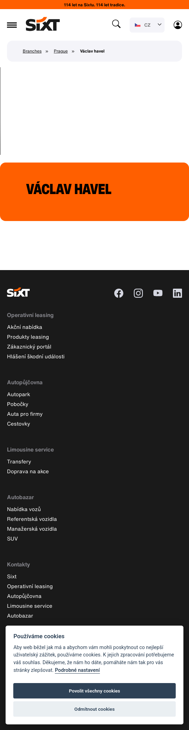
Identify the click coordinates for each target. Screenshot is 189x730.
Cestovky (18, 423)
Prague (61, 51)
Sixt (11, 576)
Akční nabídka (24, 327)
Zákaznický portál (29, 346)
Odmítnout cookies (94, 709)
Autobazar (20, 497)
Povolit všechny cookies (94, 691)
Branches (32, 51)
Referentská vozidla (32, 519)
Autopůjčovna (25, 382)
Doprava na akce (28, 471)
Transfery (19, 461)
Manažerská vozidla (32, 528)
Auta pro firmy (25, 414)
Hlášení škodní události (36, 356)
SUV (12, 538)
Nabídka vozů (24, 509)
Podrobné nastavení (77, 670)
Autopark (18, 394)
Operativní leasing (30, 315)
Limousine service (30, 449)
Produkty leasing (28, 336)
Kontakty (18, 564)
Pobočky (17, 404)
